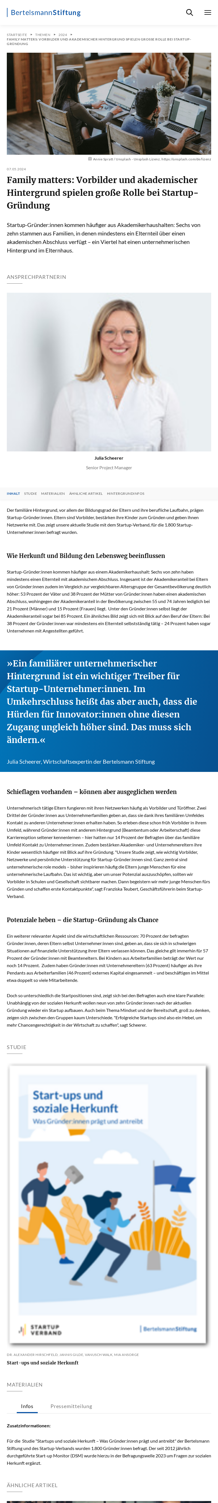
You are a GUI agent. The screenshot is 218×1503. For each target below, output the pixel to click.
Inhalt (13, 493)
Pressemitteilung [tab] (71, 1406)
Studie (30, 493)
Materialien (53, 493)
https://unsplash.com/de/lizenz (186, 159)
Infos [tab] (27, 1406)
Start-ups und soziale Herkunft (43, 1363)
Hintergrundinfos (125, 493)
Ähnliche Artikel (86, 493)
